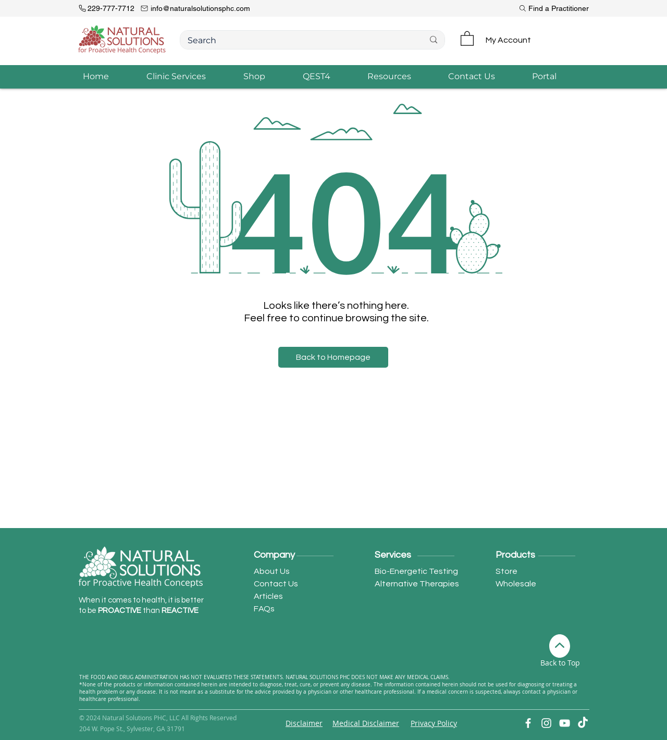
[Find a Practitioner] (551, 8)
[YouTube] (564, 723)
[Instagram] (546, 723)
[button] (467, 38)
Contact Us (276, 584)
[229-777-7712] (109, 8)
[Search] (298, 41)
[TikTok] (582, 723)
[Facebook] (528, 723)
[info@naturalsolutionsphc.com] (219, 8)
